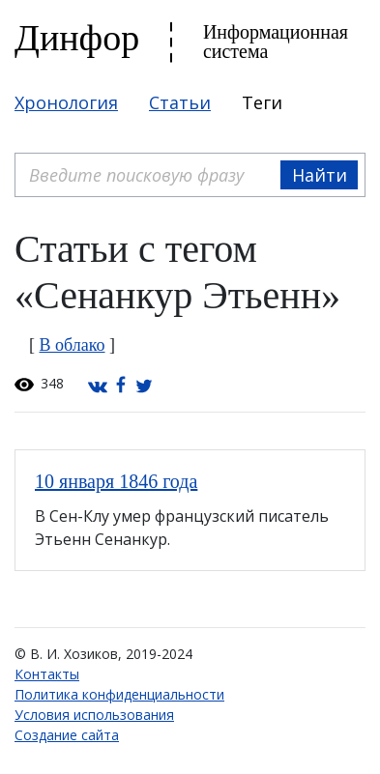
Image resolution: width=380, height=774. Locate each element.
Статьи (180, 102)
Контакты (47, 674)
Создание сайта (67, 735)
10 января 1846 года (116, 481)
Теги (262, 102)
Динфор (77, 37)
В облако (72, 345)
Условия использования (94, 714)
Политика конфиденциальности (119, 694)
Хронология (66, 102)
